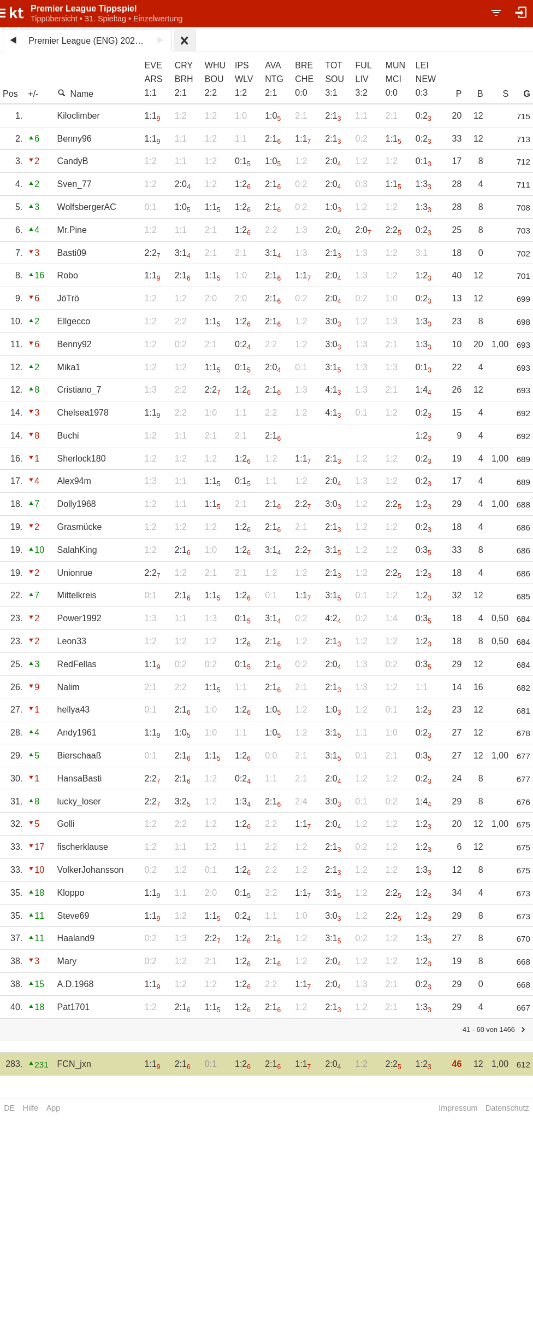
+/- (33, 93)
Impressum (458, 1108)
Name (75, 93)
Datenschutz (507, 1108)
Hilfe (31, 1108)
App (53, 1108)
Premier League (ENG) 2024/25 (89, 40)
